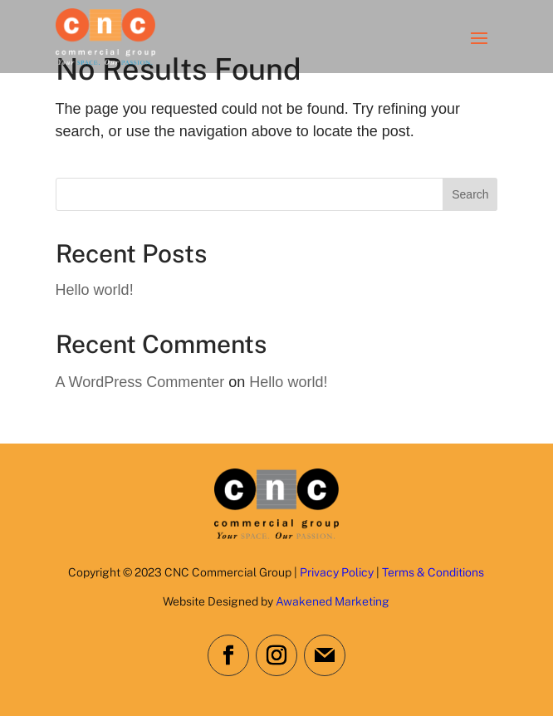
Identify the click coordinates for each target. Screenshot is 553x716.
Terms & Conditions (433, 572)
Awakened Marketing (332, 601)
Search (470, 194)
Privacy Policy (337, 572)
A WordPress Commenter (140, 382)
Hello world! (95, 290)
